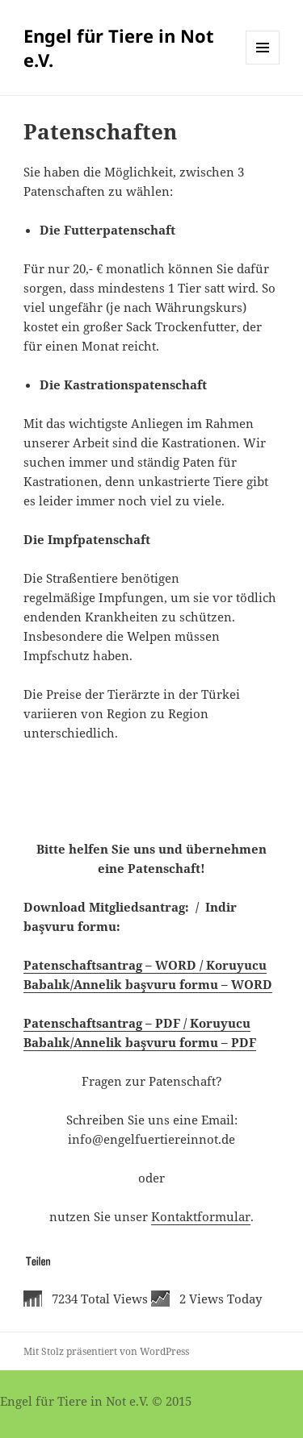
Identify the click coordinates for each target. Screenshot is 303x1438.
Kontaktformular (200, 1216)
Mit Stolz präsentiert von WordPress (106, 1351)
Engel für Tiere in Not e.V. (118, 47)
